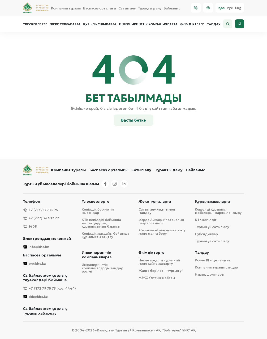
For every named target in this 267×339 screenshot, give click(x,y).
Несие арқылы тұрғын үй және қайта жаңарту (159, 262)
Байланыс (172, 8)
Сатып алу (127, 8)
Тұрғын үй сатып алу (212, 227)
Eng (238, 8)
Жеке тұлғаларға (65, 24)
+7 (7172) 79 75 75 (40, 210)
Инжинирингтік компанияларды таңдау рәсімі (102, 268)
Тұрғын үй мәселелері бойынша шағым (61, 184)
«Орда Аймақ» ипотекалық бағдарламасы (161, 221)
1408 (30, 226)
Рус (230, 8)
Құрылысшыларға (99, 24)
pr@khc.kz (34, 263)
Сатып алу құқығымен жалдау (156, 211)
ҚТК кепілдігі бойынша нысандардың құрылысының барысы (101, 223)
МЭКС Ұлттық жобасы (156, 277)
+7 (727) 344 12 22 (41, 218)
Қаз (221, 8)
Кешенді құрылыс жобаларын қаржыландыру (218, 211)
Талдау (213, 24)
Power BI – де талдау (212, 260)
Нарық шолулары (209, 274)
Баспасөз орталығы (99, 8)
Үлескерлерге (35, 24)
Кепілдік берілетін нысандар (98, 211)
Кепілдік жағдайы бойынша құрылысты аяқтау (105, 235)
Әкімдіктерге (192, 24)
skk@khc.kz (35, 296)
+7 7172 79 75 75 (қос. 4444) (49, 288)
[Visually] (208, 8)
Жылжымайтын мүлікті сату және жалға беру (161, 232)
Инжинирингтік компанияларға (148, 24)
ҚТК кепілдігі (206, 219)
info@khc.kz (36, 247)
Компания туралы (66, 8)
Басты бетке (133, 120)
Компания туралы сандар (216, 267)
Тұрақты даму (149, 8)
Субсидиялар (206, 234)
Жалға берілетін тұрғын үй (161, 270)
